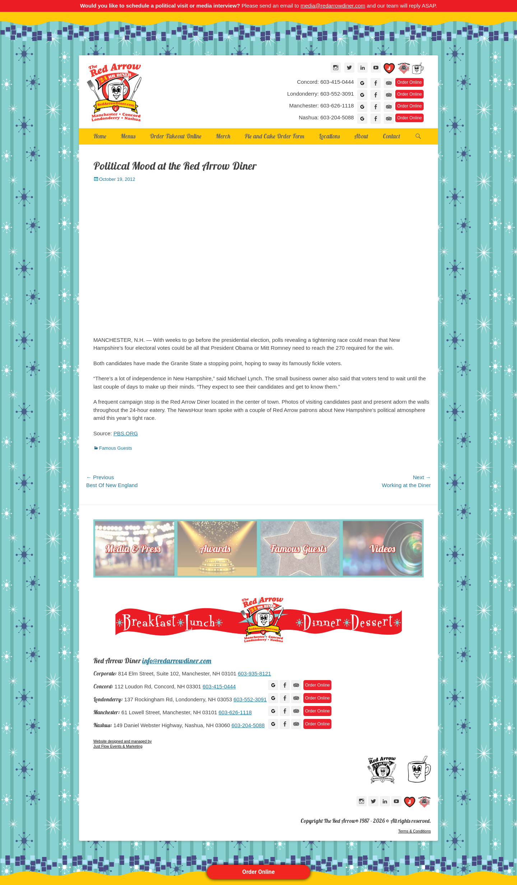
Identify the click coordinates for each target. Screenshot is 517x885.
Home (99, 136)
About (361, 136)
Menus (128, 136)
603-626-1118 (235, 712)
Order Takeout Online (175, 136)
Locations (329, 136)
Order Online (258, 871)
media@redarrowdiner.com (333, 6)
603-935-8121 (254, 674)
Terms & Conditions (414, 831)
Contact (391, 136)
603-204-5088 (248, 725)
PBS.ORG (125, 433)
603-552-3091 (249, 699)
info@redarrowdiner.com (176, 660)
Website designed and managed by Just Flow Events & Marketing (122, 743)
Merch (223, 136)
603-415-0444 (219, 686)
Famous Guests (115, 448)
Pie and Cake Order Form (274, 136)
